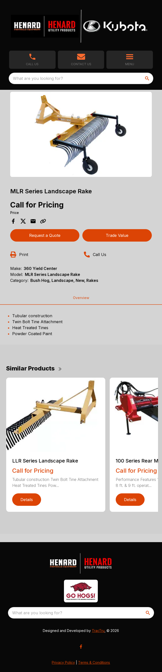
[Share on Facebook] (13, 221)
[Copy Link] (43, 221)
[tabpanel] (81, 135)
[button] (81, 60)
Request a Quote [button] (44, 235)
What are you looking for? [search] (38, 78)
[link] (32, 60)
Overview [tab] (81, 298)
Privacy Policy (63, 662)
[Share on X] (23, 221)
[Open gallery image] (81, 134)
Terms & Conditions (94, 662)
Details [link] (26, 499)
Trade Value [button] (117, 235)
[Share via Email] (33, 221)
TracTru (98, 630)
